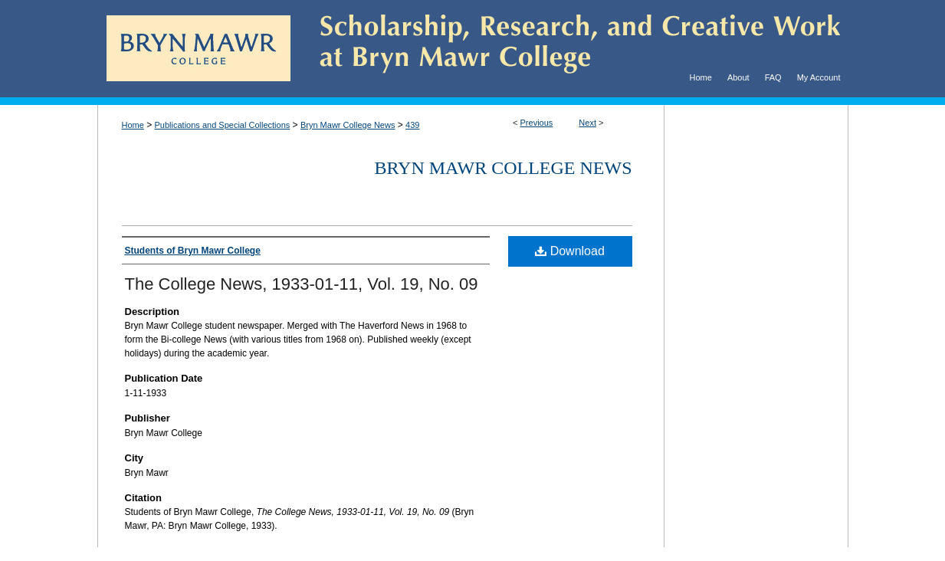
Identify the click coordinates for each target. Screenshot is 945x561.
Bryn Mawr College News (347, 125)
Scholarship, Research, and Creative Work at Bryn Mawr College (569, 48)
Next (587, 122)
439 (412, 125)
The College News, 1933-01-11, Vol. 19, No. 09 (301, 284)
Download (570, 251)
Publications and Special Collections (222, 125)
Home (133, 125)
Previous (536, 122)
